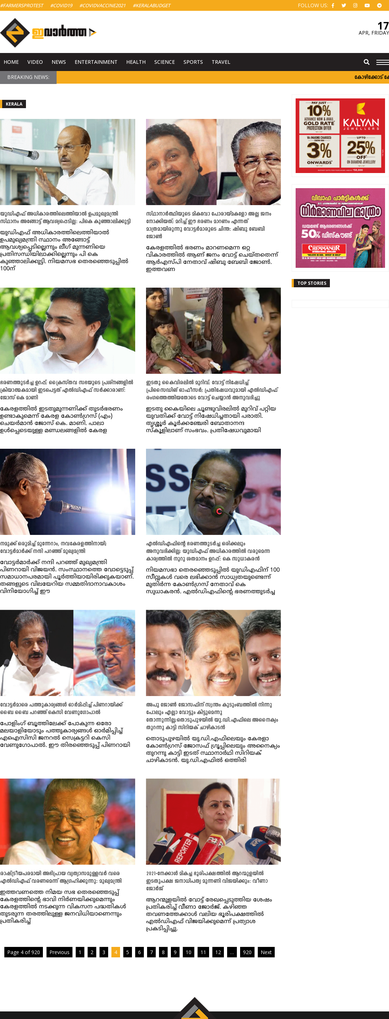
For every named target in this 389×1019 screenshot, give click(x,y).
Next (266, 952)
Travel (221, 61)
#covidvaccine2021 (102, 5)
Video (35, 61)
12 (218, 952)
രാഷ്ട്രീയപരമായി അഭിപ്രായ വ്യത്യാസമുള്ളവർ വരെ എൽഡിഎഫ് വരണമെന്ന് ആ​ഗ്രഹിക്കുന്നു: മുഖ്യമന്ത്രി (60, 877)
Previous (59, 952)
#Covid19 (61, 5)
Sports (193, 61)
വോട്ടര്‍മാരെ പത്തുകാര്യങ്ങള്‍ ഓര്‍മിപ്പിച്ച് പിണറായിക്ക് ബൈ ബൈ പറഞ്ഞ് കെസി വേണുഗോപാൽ (61, 709)
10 (188, 952)
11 (203, 952)
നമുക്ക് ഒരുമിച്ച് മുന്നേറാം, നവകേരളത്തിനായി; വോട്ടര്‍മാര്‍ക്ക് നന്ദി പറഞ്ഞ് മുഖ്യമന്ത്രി (53, 547)
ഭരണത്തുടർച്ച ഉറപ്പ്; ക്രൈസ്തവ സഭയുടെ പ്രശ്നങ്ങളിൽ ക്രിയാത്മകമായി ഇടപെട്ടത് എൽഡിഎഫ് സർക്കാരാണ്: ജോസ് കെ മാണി (66, 390)
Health (136, 61)
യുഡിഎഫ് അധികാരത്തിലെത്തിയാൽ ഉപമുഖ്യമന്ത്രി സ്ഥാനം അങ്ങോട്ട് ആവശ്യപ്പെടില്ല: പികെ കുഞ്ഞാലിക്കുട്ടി (65, 218)
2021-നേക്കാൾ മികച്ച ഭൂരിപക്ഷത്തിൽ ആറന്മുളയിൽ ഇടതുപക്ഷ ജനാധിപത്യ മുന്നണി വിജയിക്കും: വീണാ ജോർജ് (207, 881)
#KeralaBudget (151, 5)
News (59, 61)
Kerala (14, 104)
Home (11, 61)
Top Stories (311, 283)
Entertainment (96, 61)
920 (247, 952)
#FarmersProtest (21, 5)
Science (164, 61)
